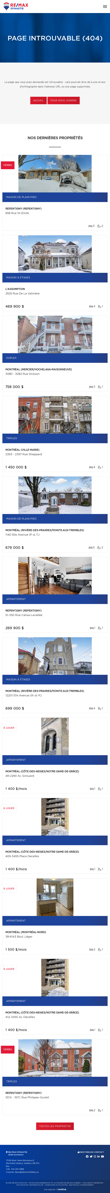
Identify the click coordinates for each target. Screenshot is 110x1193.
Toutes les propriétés (55, 1126)
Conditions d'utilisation (56, 1185)
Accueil (38, 101)
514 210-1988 (17, 1169)
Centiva (61, 1189)
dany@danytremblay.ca (27, 1172)
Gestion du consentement (81, 1185)
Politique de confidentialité (29, 1185)
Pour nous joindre (63, 101)
